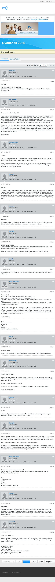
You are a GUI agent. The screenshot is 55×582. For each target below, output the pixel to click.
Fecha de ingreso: (14, 76)
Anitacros (12, 71)
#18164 (52, 503)
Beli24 (11, 336)
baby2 (11, 259)
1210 (19, 562)
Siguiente (50, 562)
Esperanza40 (13, 142)
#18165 (52, 532)
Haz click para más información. (39, 19)
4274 (41, 562)
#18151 (52, 81)
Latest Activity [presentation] (15, 59)
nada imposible (14, 281)
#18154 (52, 184)
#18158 (52, 292)
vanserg (11, 174)
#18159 (52, 347)
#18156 (52, 242)
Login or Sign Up (46, 1)
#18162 (52, 433)
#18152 (52, 110)
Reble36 (11, 231)
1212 (34, 562)
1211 (26, 562)
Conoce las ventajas (27, 33)
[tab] (15, 59)
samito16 (12, 522)
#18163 (52, 467)
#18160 (52, 371)
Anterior (6, 562)
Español (5, 572)
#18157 (52, 269)
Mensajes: (30, 76)
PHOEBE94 (13, 99)
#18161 (52, 407)
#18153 (52, 152)
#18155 (52, 216)
